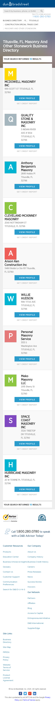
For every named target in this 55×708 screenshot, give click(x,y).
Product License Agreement (8, 678)
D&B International (36, 623)
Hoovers (31, 587)
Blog (30, 608)
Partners (31, 598)
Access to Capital (35, 613)
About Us (32, 552)
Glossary (7, 567)
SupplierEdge (34, 628)
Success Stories (35, 582)
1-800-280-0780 (42, 16)
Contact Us (8, 572)
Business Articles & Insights (15, 562)
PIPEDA (6, 652)
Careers (31, 567)
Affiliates (31, 603)
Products (7, 552)
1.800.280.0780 (28, 531)
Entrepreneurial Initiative (39, 618)
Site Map (7, 647)
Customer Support (11, 577)
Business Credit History (38, 562)
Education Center (11, 557)
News (30, 577)
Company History (35, 557)
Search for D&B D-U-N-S (14, 589)
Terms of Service (29, 700)
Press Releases (34, 572)
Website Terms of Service (7, 667)
